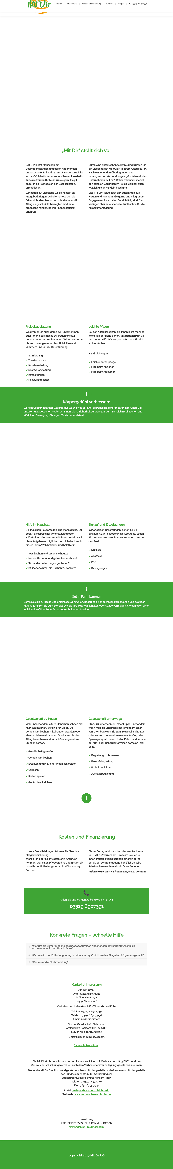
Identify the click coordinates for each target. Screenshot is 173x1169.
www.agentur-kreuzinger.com (86, 1127)
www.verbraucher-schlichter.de (92, 1094)
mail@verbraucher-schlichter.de (90, 1090)
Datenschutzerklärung (86, 1045)
